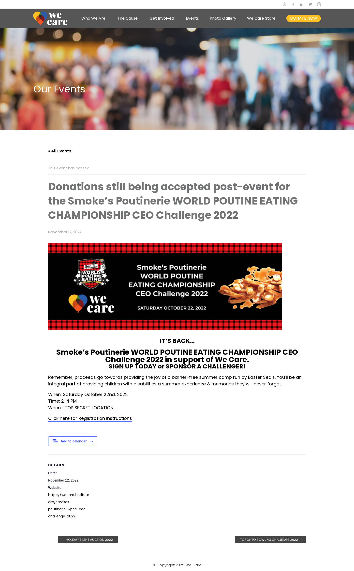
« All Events (59, 151)
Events (192, 18)
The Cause (127, 18)
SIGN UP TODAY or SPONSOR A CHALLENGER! (177, 366)
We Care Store (261, 18)
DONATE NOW (303, 18)
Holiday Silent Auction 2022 (89, 539)
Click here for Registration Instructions (90, 418)
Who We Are (93, 18)
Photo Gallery (223, 18)
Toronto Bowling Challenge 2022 (269, 539)
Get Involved (161, 18)
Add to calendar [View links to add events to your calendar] (74, 441)
